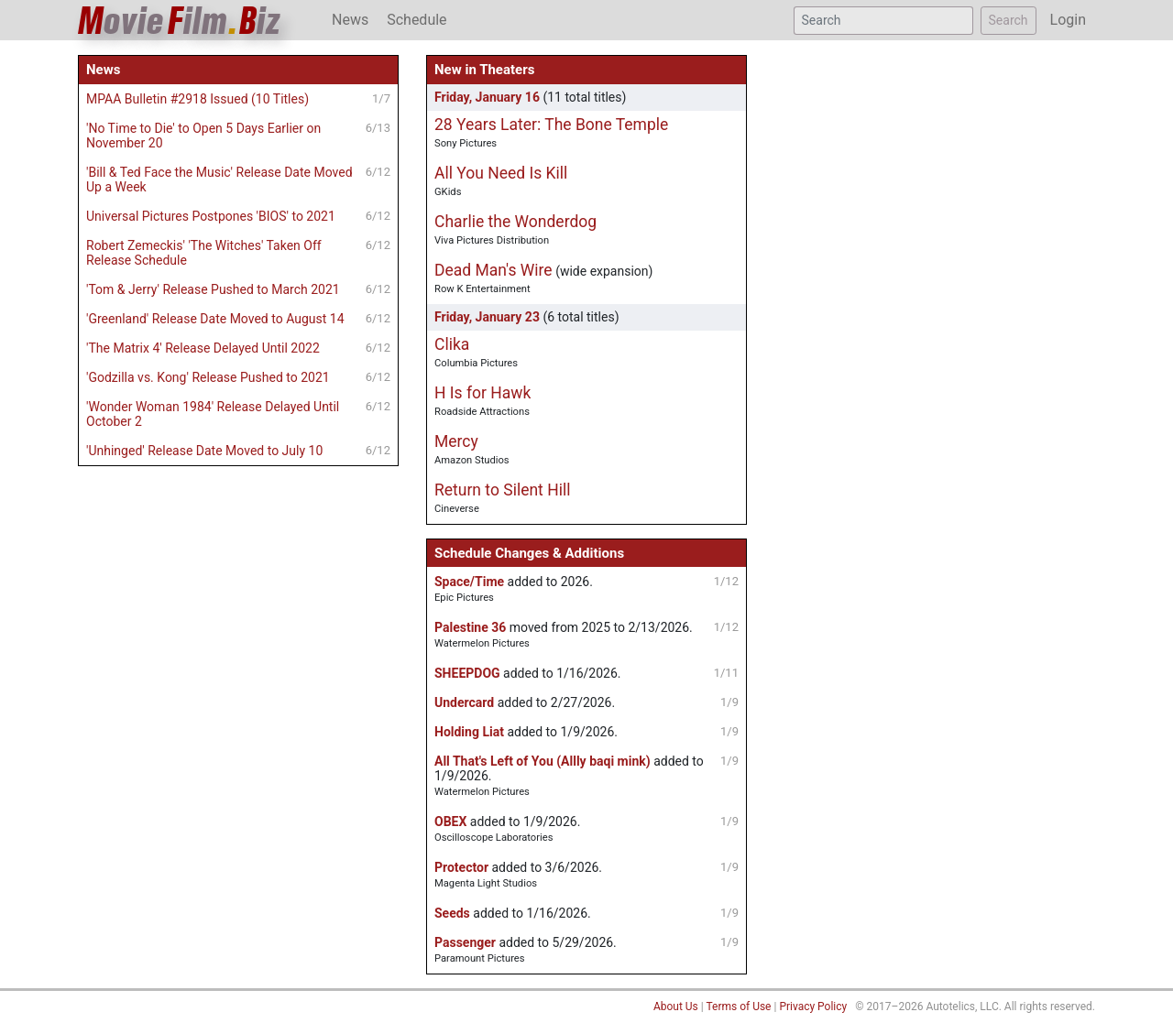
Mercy (456, 441)
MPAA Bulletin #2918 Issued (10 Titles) (197, 99)
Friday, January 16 (487, 97)
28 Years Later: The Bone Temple (551, 124)
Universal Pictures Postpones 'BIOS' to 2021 (210, 216)
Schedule (416, 19)
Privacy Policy (813, 1006)
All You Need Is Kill (500, 173)
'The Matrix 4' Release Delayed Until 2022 (203, 348)
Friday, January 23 (487, 317)
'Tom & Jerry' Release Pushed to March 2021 (213, 289)
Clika (451, 344)
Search (1008, 20)
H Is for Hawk (482, 393)
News (350, 19)
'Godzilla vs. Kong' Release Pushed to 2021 (208, 377)
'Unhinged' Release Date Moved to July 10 (204, 450)
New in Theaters (484, 69)
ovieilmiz (179, 20)
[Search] (883, 20)
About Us (675, 1006)
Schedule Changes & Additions (529, 553)
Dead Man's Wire (493, 270)
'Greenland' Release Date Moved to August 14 (215, 318)
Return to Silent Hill (502, 490)
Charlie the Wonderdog (515, 221)
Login (1068, 19)
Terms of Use (738, 1006)
